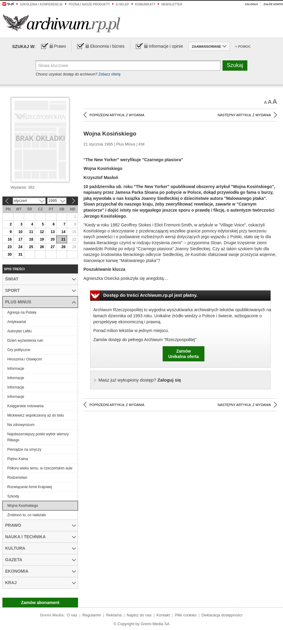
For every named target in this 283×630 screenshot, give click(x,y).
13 (52, 232)
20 (52, 239)
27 (52, 247)
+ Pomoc (243, 46)
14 (63, 232)
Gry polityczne (18, 350)
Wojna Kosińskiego (22, 506)
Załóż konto (273, 4)
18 (31, 239)
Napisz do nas (139, 615)
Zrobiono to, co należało (26, 515)
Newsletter (171, 4)
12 (42, 232)
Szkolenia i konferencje (41, 4)
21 (63, 239)
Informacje (15, 368)
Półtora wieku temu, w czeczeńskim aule (39, 468)
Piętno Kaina (17, 459)
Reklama (114, 615)
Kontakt (163, 615)
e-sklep (122, 4)
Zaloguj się (140, 379)
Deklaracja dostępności (222, 615)
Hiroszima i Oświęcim (24, 359)
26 (42, 247)
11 (31, 232)
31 (20, 254)
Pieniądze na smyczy (24, 449)
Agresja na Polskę (22, 312)
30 (9, 254)
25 (31, 247)
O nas (72, 615)
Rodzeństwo (17, 477)
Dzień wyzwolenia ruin (25, 340)
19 (42, 239)
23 (9, 247)
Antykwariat (16, 322)
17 (20, 239)
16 (9, 239)
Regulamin (91, 615)
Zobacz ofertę (109, 74)
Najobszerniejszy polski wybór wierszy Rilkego (38, 437)
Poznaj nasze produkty (89, 4)
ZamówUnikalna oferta (183, 354)
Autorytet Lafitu (19, 331)
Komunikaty (145, 4)
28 (63, 247)
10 (20, 232)
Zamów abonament (40, 602)
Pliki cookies (186, 615)
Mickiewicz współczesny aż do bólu (35, 415)
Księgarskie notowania (25, 406)
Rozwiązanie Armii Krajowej (29, 487)
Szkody (13, 496)
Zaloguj (251, 4)
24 (20, 247)
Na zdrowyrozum (20, 425)
